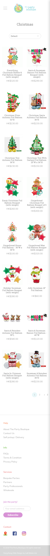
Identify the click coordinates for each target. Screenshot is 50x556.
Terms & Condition (12, 458)
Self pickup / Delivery (13, 437)
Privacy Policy (10, 462)
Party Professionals (13, 486)
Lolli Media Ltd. (31, 553)
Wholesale (8, 490)
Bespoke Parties (11, 478)
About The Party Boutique (16, 429)
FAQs (6, 454)
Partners (7, 482)
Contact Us (8, 433)
